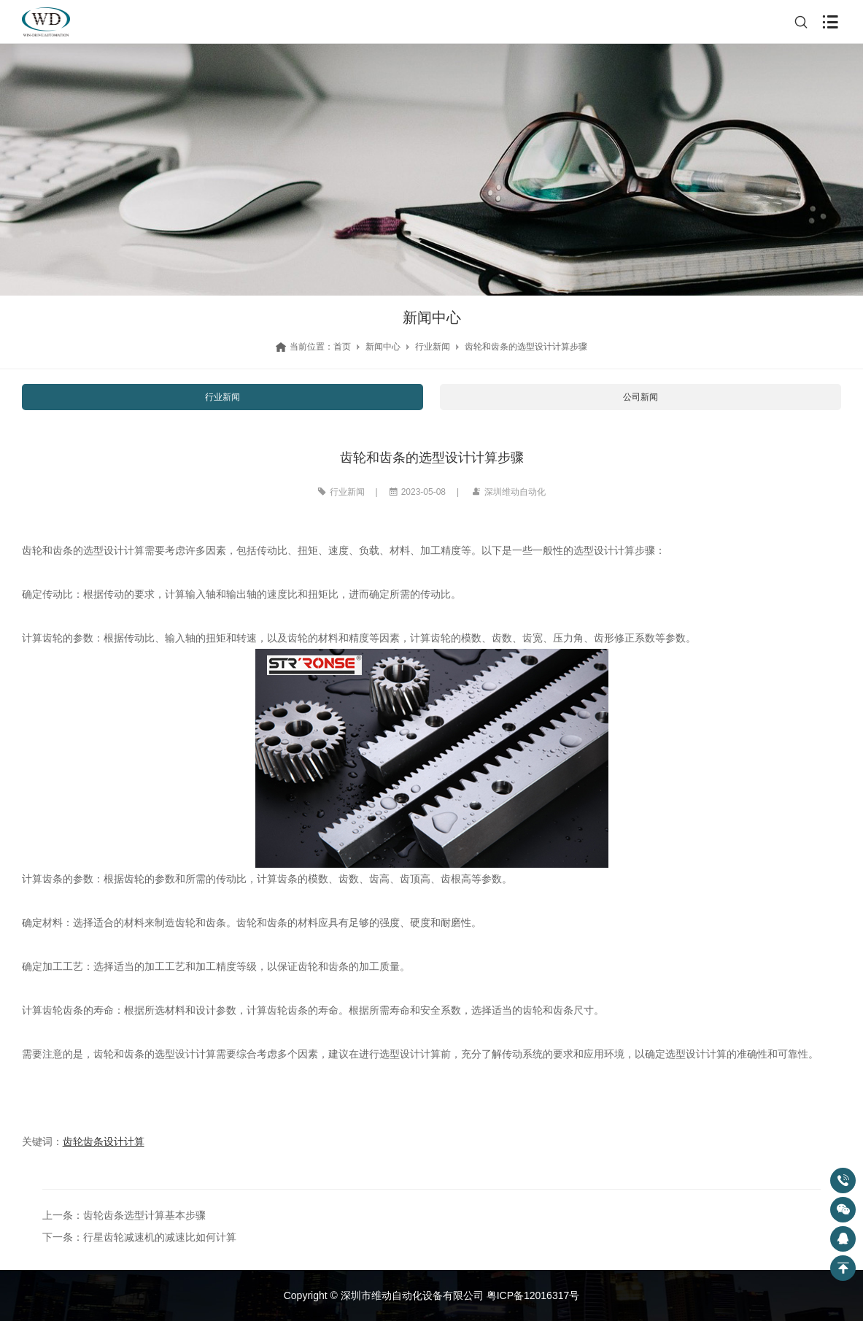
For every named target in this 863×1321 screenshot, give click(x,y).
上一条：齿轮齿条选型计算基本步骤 (124, 1215)
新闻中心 (382, 347)
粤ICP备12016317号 (533, 1295)
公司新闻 (640, 397)
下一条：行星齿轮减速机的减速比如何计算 (139, 1237)
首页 (342, 347)
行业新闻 (432, 347)
